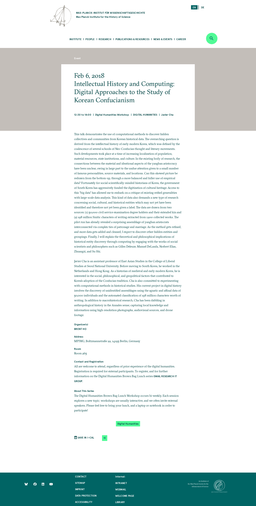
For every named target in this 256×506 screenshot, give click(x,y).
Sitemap (80, 482)
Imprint (80, 489)
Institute (75, 39)
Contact (80, 476)
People (90, 39)
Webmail (120, 489)
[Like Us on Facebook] (35, 484)
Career (181, 39)
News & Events (162, 39)
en (194, 7)
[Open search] (211, 38)
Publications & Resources (132, 39)
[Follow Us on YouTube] (51, 484)
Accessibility (83, 502)
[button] (104, 438)
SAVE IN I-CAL (86, 437)
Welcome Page (124, 495)
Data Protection (86, 495)
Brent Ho (80, 329)
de (202, 7)
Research (105, 39)
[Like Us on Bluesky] (26, 484)
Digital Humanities (145, 114)
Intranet (121, 483)
